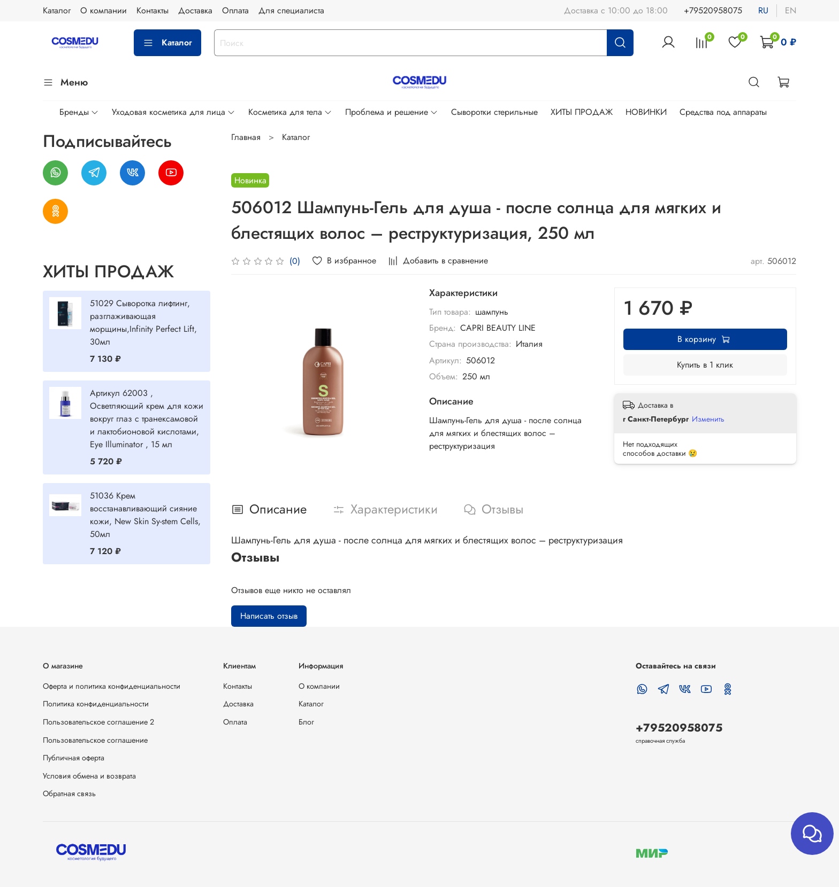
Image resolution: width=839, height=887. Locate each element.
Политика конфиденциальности (96, 703)
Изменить (708, 419)
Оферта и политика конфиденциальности (111, 686)
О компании (103, 10)
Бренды (79, 112)
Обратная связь (69, 793)
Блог (306, 722)
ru (763, 10)
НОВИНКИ (646, 112)
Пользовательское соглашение (95, 740)
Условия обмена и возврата (89, 776)
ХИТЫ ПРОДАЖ (582, 112)
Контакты (152, 10)
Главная (246, 137)
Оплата (235, 10)
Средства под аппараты (723, 112)
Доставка (195, 10)
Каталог (57, 10)
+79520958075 (713, 10)
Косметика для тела (290, 112)
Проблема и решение (391, 112)
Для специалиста (291, 10)
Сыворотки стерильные (494, 112)
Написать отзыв (269, 616)
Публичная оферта (73, 757)
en (790, 10)
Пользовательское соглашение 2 (98, 722)
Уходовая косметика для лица (173, 112)
